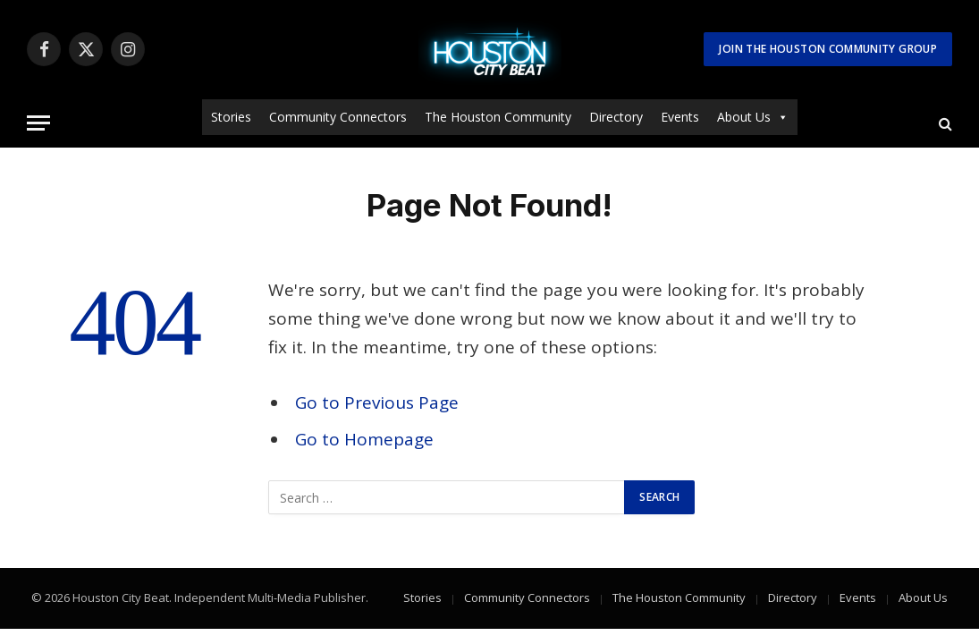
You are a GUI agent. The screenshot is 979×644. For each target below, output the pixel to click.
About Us (753, 117)
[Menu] (38, 123)
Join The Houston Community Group (828, 48)
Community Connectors (338, 116)
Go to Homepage (364, 439)
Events (680, 116)
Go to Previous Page (377, 402)
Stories (231, 116)
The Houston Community (498, 116)
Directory (616, 116)
